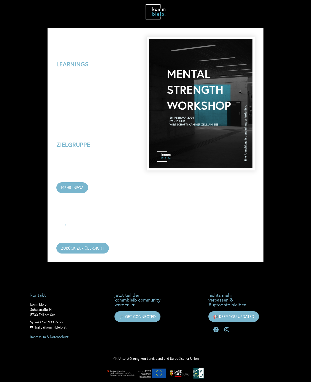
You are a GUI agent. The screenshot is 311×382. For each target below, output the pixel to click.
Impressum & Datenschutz (49, 337)
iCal (64, 225)
